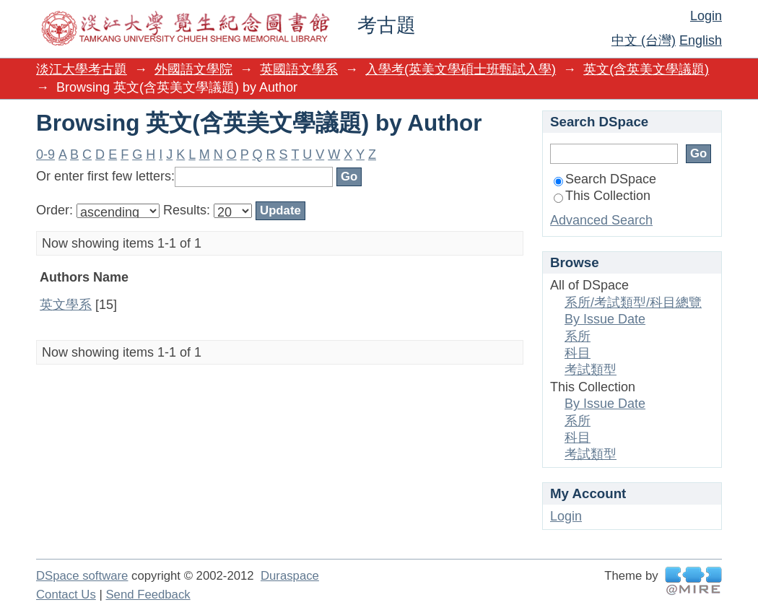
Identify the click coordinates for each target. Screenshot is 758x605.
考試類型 (591, 369)
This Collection (602, 195)
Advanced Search (601, 220)
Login (706, 16)
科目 (578, 353)
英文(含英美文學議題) (646, 69)
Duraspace (290, 576)
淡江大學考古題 (81, 69)
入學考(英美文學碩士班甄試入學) (460, 69)
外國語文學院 (193, 69)
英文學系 (66, 304)
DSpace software (82, 576)
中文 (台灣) (643, 40)
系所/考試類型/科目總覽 (633, 302)
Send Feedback (147, 594)
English (700, 40)
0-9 (45, 154)
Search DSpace (605, 179)
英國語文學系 (299, 69)
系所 (578, 336)
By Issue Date (605, 319)
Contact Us (66, 594)
